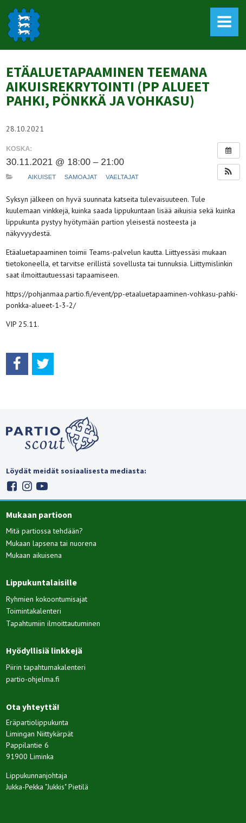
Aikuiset (42, 177)
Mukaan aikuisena (34, 555)
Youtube (42, 486)
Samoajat (81, 177)
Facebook (11, 486)
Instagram (27, 486)
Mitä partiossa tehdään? (44, 531)
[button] (228, 172)
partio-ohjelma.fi (33, 679)
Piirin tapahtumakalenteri (46, 667)
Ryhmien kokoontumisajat (46, 599)
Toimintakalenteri (33, 611)
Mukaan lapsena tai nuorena (51, 543)
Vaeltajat (122, 177)
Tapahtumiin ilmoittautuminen (53, 623)
